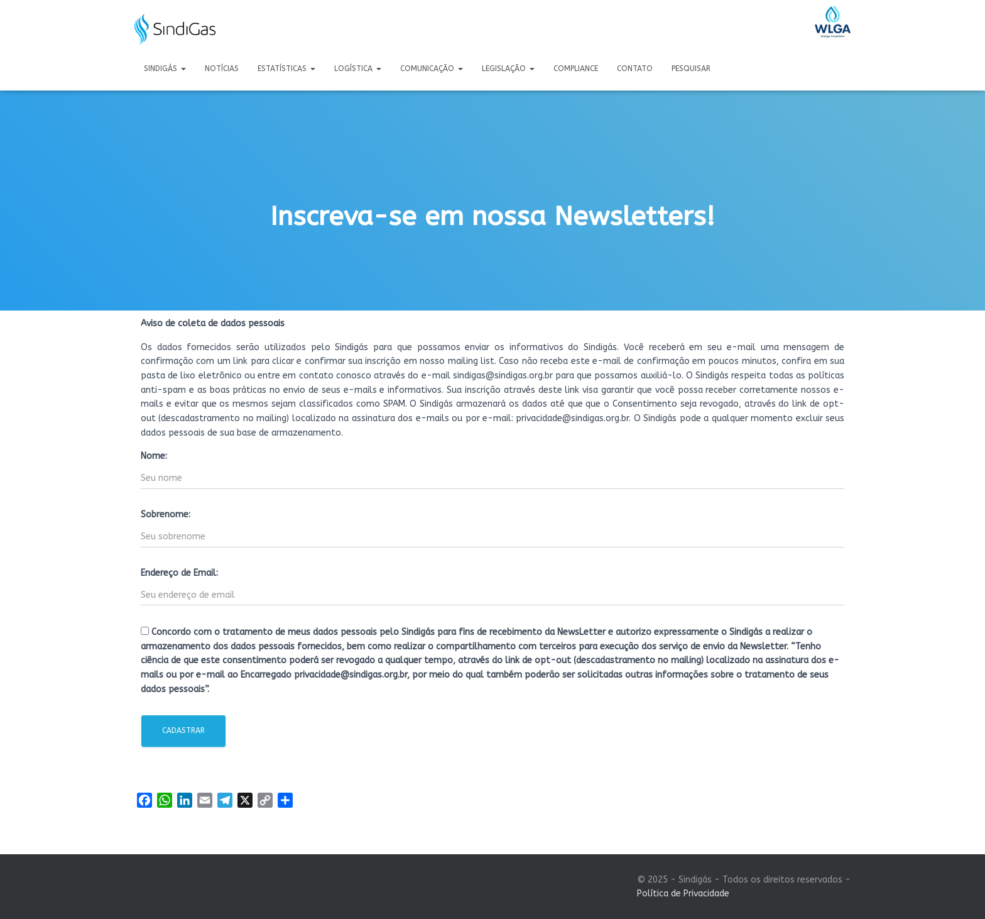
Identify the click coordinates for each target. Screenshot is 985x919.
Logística (357, 68)
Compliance (575, 68)
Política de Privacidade (683, 893)
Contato (635, 68)
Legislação (508, 68)
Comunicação (431, 68)
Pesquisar (691, 68)
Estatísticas (286, 68)
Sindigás (165, 68)
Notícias (222, 68)
